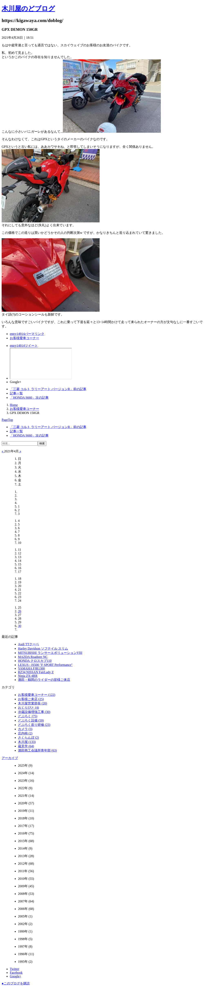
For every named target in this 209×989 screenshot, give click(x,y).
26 (19, 611)
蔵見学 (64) (26, 746)
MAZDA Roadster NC (33, 657)
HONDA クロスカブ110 (34, 660)
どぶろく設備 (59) (31, 720)
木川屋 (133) (27, 742)
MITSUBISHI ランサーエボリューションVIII (50, 653)
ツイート (24, 345)
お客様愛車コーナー (24, 338)
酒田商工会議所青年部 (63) (37, 750)
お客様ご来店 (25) (31, 699)
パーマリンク (27, 334)
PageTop (7, 420)
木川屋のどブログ (28, 8)
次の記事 (29, 397)
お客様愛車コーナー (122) (36, 694)
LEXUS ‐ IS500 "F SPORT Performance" (45, 665)
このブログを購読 (16, 983)
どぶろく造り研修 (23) (34, 724)
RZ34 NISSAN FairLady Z (36, 672)
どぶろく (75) (27, 716)
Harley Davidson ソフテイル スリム (43, 648)
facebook (41, 363)
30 (19, 626)
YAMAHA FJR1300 (31, 668)
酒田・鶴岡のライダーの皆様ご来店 (44, 679)
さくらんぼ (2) (28, 737)
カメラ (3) (25, 729)
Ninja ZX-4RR (28, 676)
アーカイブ (10, 758)
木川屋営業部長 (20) (32, 703)
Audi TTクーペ (28, 644)
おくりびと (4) (28, 707)
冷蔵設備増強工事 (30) (34, 712)
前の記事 (48, 389)
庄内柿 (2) (25, 733)
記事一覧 (16, 393)
